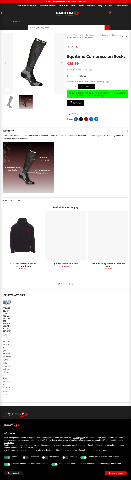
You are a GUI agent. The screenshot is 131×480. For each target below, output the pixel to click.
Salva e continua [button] (116, 473)
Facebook (75, 119)
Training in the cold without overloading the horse (7, 320)
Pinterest (86, 119)
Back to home (123, 36)
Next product (126, 36)
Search (107, 27)
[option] (7, 350)
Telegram (96, 119)
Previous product (120, 36)
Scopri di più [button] (13, 473)
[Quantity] (72, 86)
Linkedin (91, 119)
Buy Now (76, 102)
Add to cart (87, 86)
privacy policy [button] (78, 438)
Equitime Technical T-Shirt (65, 264)
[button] (5, 63)
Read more (5, 392)
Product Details (11, 201)
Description (9, 131)
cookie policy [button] (9, 443)
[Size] (83, 76)
